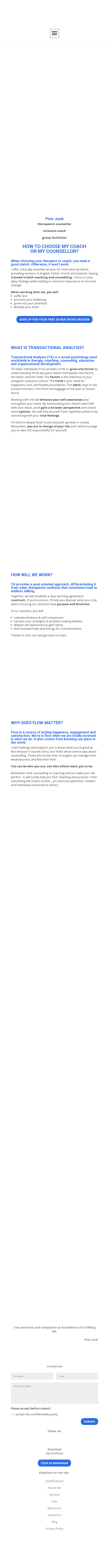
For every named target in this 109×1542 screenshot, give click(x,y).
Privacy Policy (54, 1529)
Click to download (54, 1463)
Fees (54, 1501)
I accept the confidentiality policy (34, 1414)
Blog (54, 1522)
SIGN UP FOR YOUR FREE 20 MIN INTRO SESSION (54, 319)
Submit (89, 1421)
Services (54, 1494)
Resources (54, 1508)
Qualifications (54, 1481)
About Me (54, 1488)
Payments (54, 1515)
